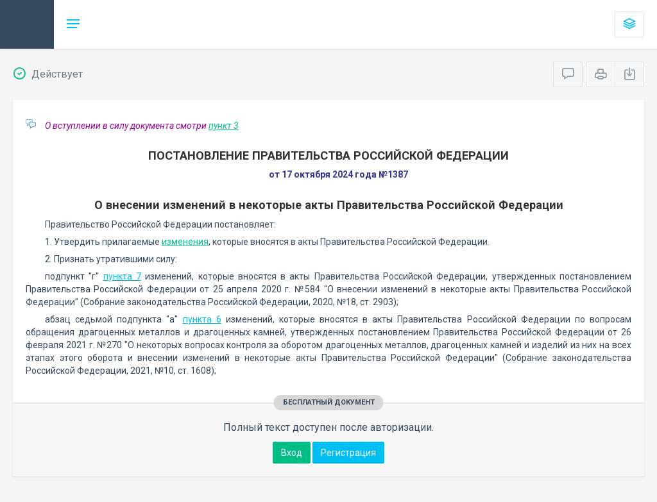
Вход (291, 453)
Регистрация (348, 453)
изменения (185, 242)
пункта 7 (122, 276)
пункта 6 (202, 319)
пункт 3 (224, 126)
